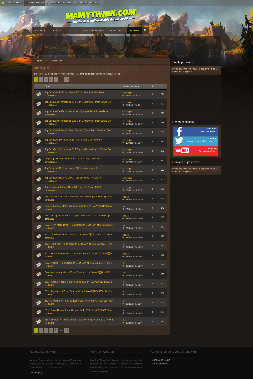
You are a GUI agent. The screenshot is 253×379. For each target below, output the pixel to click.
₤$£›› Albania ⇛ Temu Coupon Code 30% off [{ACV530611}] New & (78, 234)
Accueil (40, 30)
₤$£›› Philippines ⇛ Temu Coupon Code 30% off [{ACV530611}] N (78, 215)
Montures (117, 30)
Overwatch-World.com (87, 2)
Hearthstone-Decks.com (59, 2)
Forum (134, 30)
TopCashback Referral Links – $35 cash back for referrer (73, 177)
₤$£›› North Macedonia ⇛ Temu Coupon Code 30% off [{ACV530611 (79, 225)
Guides (56, 30)
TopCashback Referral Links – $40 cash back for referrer (73, 168)
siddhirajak (52, 96)
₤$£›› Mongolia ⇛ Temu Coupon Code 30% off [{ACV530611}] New (78, 244)
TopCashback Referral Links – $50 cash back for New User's (75, 92)
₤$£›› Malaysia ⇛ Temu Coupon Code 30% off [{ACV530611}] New (78, 206)
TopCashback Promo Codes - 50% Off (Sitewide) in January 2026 (78, 130)
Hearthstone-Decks (160, 360)
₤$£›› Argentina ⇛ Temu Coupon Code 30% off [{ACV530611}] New (78, 291)
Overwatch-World (159, 363)
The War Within (93, 30)
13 (67, 79)
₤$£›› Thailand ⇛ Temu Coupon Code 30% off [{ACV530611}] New (78, 196)
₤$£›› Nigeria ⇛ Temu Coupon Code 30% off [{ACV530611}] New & (78, 263)
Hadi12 (51, 200)
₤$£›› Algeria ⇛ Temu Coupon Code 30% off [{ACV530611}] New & (78, 282)
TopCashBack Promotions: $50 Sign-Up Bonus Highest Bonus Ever (78, 102)
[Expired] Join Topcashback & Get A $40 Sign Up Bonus (73, 158)
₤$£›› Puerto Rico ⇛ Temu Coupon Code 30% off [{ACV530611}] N (78, 253)
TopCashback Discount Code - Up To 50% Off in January (73, 139)
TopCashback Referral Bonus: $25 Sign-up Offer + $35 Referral (76, 111)
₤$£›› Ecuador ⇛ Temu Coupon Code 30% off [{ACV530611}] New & (79, 319)
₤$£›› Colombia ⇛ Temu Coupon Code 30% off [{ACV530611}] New (78, 300)
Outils (72, 30)
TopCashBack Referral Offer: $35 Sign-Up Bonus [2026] (73, 187)
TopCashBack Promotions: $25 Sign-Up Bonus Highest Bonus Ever (78, 120)
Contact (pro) (36, 372)
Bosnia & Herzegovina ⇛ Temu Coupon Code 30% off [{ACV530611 (79, 272)
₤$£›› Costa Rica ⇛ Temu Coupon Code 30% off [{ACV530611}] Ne (78, 310)
